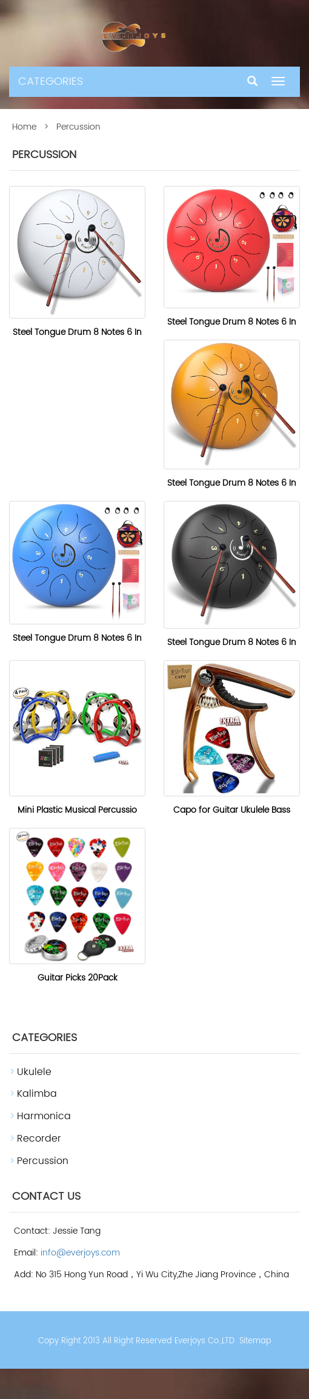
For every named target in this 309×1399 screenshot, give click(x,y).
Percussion (42, 1161)
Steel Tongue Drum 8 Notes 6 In (77, 332)
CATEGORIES (50, 81)
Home (24, 127)
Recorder (39, 1138)
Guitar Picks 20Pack (78, 978)
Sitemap (255, 1341)
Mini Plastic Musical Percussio (77, 810)
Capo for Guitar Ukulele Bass (231, 810)
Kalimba (37, 1094)
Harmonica (44, 1116)
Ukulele (34, 1072)
